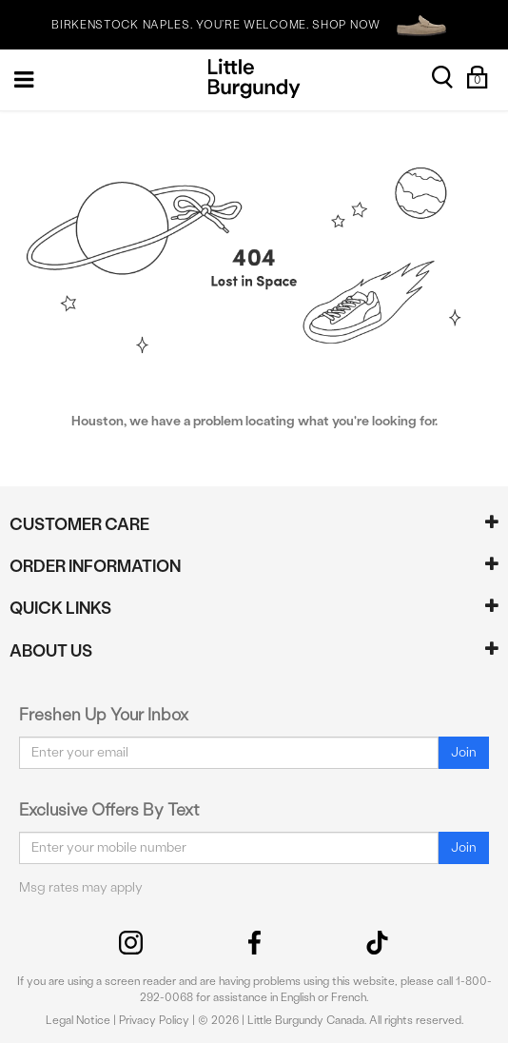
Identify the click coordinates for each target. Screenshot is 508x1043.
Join (464, 752)
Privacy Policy (154, 1020)
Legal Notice (78, 1020)
